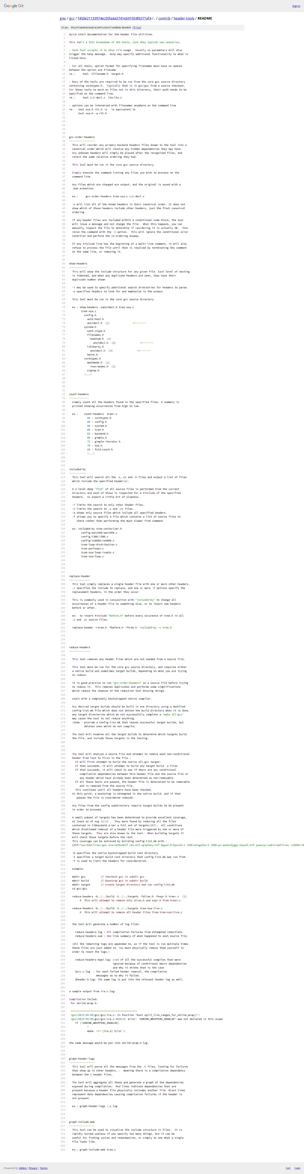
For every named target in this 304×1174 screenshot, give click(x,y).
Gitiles (22, 1168)
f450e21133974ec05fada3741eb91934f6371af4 (114, 18)
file (137, 27)
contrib (164, 18)
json (297, 1168)
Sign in (296, 6)
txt (288, 1168)
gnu (63, 18)
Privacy (33, 1168)
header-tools (184, 18)
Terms (43, 1168)
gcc (72, 18)
